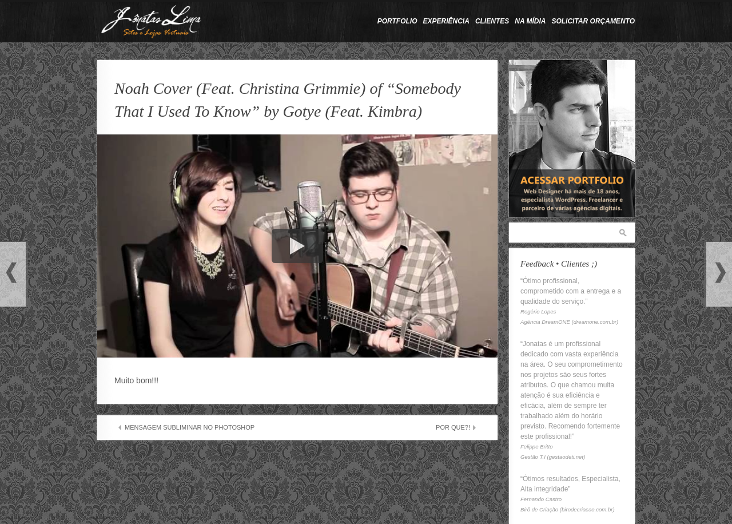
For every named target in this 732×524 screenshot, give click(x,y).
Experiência (446, 21)
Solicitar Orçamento (593, 21)
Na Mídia (530, 21)
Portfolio (397, 21)
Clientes (492, 21)
